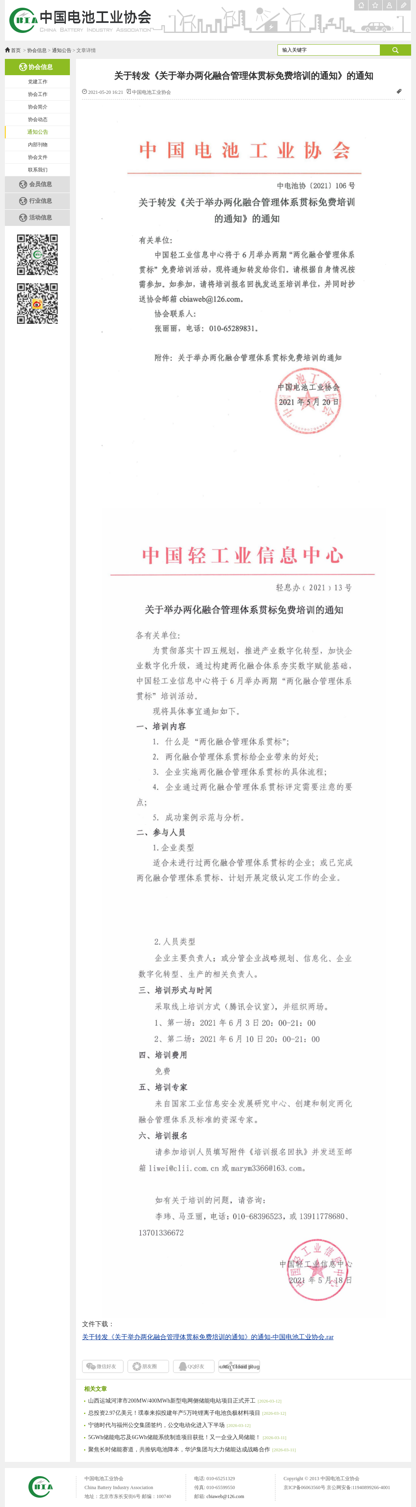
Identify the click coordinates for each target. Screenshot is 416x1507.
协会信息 (37, 50)
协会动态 (38, 119)
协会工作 (38, 94)
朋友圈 (149, 1366)
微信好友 (106, 1366)
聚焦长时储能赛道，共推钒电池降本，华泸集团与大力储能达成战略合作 (192, 1449)
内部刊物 (38, 144)
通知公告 (62, 50)
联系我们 (38, 170)
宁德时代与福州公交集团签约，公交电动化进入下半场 (169, 1425)
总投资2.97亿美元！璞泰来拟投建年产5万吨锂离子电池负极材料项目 (187, 1413)
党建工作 (38, 82)
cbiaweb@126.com (225, 1496)
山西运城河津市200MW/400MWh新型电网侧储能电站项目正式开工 (185, 1401)
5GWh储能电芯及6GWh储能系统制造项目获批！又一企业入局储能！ (187, 1437)
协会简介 (38, 107)
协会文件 (38, 157)
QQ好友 (196, 1366)
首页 (16, 50)
